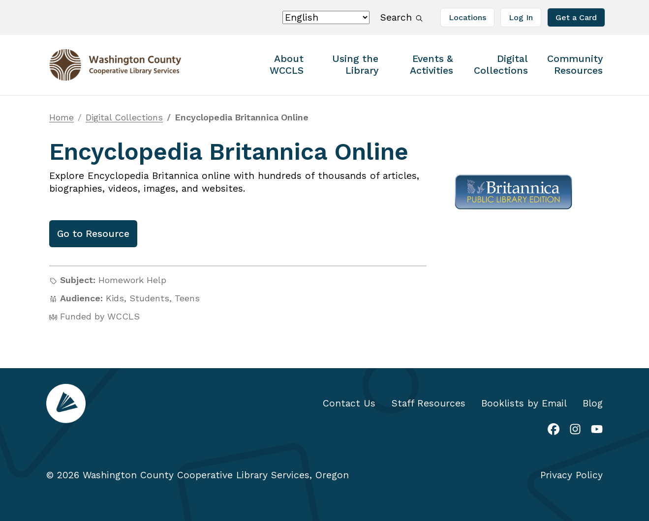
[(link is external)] (553, 430)
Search (403, 17)
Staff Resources (428, 403)
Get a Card (576, 17)
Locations (467, 17)
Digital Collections (501, 64)
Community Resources (575, 64)
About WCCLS (287, 64)
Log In (521, 17)
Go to (93, 233)
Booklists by (524, 403)
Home (61, 117)
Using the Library (355, 64)
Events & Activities (431, 64)
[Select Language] (326, 17)
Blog (593, 403)
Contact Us (349, 403)
